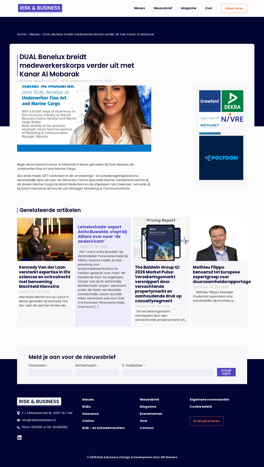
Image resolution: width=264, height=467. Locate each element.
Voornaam (39, 365)
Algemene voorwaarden (209, 399)
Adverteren (234, 8)
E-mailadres (133, 365)
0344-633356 (32, 427)
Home (21, 34)
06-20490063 (57, 427)
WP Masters (169, 457)
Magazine (188, 8)
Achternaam (87, 365)
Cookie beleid (201, 406)
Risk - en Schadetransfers (71, 81)
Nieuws (139, 8)
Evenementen (151, 414)
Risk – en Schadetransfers (103, 428)
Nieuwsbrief (163, 8)
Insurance (24, 81)
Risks (86, 406)
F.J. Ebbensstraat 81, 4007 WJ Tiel (47, 413)
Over (209, 8)
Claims (88, 421)
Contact (147, 428)
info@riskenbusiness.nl (39, 420)
